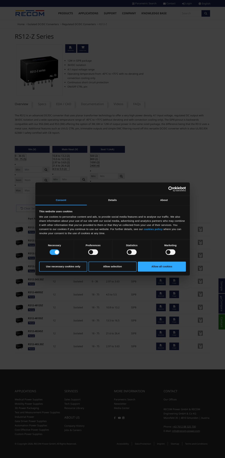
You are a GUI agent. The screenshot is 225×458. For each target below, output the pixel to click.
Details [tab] (112, 200)
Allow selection (112, 266)
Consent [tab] (61, 200)
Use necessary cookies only (63, 266)
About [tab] (164, 200)
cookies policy (153, 229)
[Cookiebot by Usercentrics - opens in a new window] (171, 188)
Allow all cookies (162, 266)
